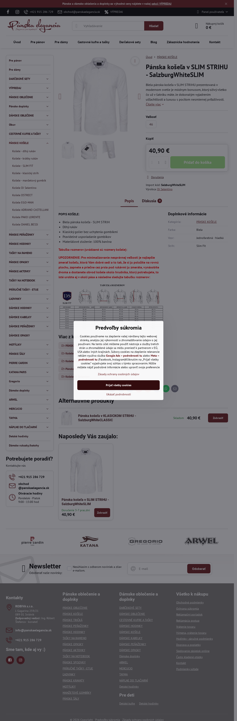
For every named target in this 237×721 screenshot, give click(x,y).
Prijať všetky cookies (118, 385)
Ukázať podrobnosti (118, 394)
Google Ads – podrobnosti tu (124, 355)
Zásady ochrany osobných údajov (118, 374)
